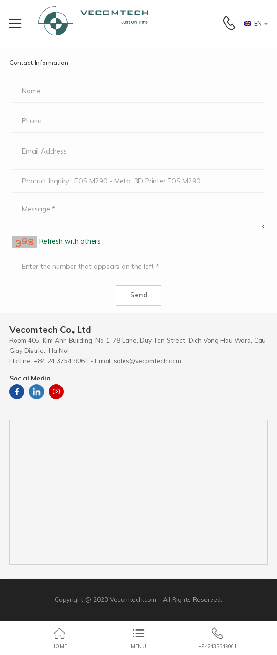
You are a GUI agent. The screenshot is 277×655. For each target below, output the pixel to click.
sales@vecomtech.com (147, 361)
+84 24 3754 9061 (61, 361)
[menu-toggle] (15, 23)
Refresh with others (69, 241)
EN (253, 23)
